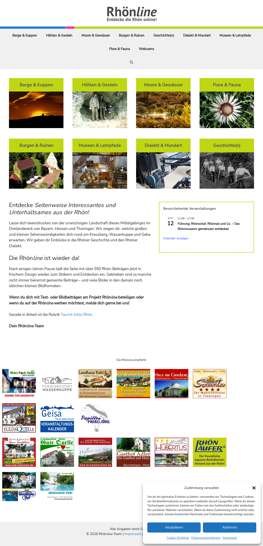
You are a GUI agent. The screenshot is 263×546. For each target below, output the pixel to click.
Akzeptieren (174, 527)
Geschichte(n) (163, 35)
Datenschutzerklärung (205, 538)
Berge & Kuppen (24, 35)
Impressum (230, 538)
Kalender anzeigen (176, 238)
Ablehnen (229, 527)
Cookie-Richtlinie (178, 538)
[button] (254, 488)
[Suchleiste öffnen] (131, 62)
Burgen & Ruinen (131, 35)
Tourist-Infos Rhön (76, 314)
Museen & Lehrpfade (235, 35)
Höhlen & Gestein (59, 35)
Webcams (146, 49)
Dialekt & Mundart (197, 35)
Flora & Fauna (119, 49)
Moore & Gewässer (95, 35)
